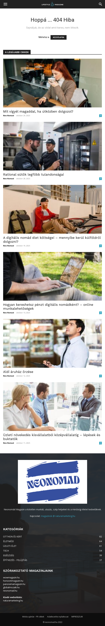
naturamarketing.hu (13, 600)
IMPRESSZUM (77, 616)
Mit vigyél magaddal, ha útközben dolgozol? (38, 111)
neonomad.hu (10, 590)
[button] (5, 4)
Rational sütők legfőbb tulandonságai (33, 174)
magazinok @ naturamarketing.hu (58, 516)
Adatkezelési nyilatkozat (57, 616)
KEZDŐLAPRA (58, 37)
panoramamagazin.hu (14, 584)
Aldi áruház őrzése (18, 372)
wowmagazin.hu (11, 577)
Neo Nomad (8, 115)
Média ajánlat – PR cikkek (33, 616)
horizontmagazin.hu (13, 580)
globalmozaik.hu (11, 587)
